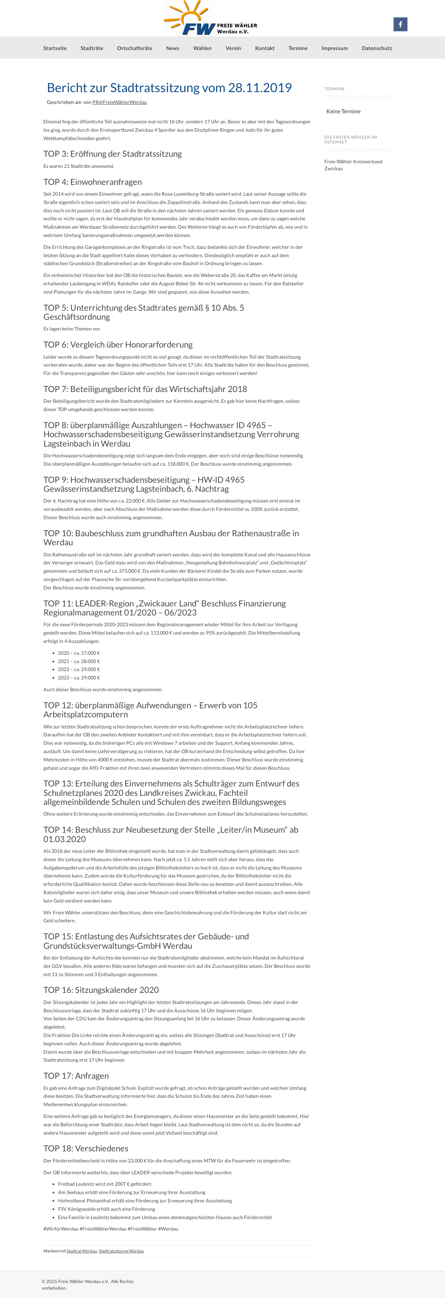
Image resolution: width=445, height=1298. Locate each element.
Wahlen (202, 48)
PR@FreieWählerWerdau (119, 102)
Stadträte (92, 48)
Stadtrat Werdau (82, 1251)
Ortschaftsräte (134, 48)
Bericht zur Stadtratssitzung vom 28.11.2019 (169, 87)
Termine (298, 48)
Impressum (335, 48)
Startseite (55, 48)
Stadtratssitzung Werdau (121, 1251)
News (172, 48)
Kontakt (265, 48)
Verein (233, 48)
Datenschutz (377, 48)
